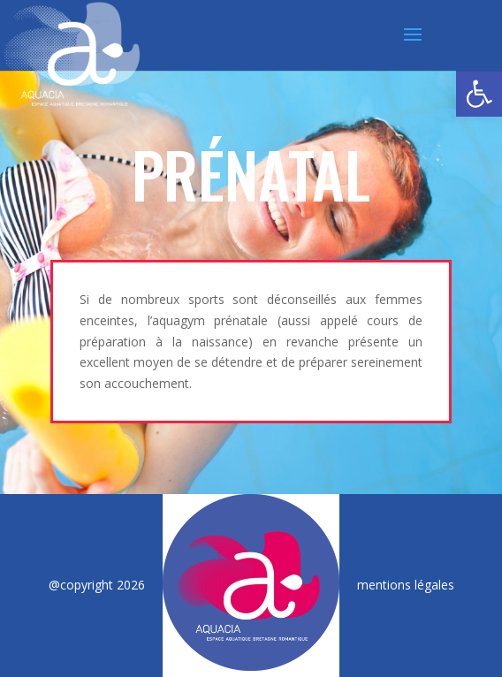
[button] (479, 94)
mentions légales (405, 584)
